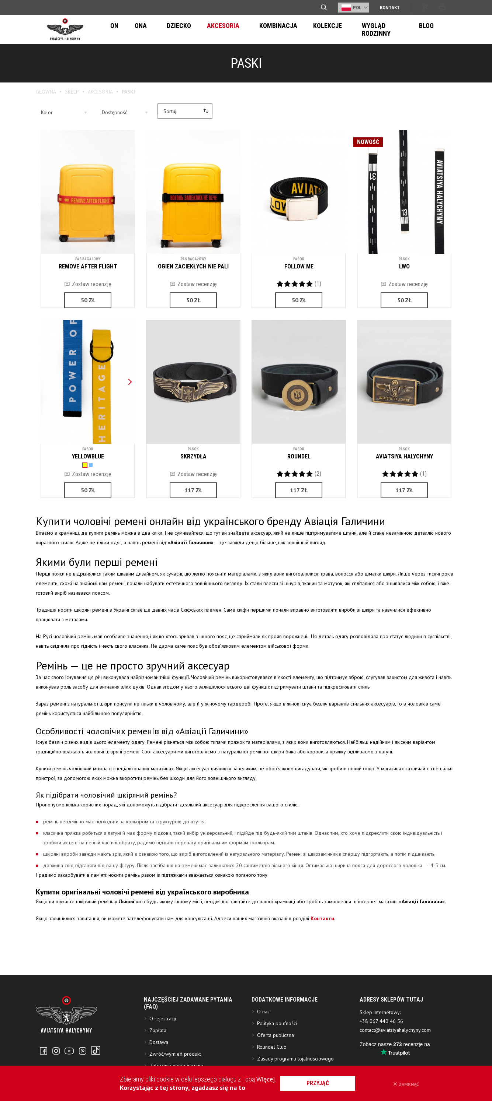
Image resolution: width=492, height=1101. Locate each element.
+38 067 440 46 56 (381, 1041)
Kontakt (390, 7)
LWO (404, 264)
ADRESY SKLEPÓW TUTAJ (391, 1019)
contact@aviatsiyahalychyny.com (395, 1050)
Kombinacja (248, 30)
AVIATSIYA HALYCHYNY (404, 454)
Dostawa (158, 1062)
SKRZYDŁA (193, 454)
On (112, 30)
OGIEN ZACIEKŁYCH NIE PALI (193, 264)
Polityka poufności (277, 1043)
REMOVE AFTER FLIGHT (88, 264)
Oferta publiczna (275, 1055)
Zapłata (157, 1050)
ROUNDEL (299, 454)
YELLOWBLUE (88, 454)
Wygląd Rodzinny (345, 30)
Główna (46, 91)
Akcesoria (202, 30)
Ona (133, 30)
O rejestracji (162, 1038)
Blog (390, 30)
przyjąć (326, 1083)
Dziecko (162, 30)
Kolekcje (292, 30)
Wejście (425, 7)
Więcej (265, 1079)
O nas (263, 1031)
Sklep (72, 91)
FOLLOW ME (298, 264)
